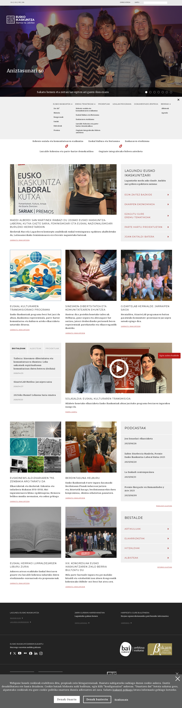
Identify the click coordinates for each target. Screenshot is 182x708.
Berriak (166, 104)
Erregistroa (125, 2)
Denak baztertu (97, 699)
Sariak (56, 121)
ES (15, 2)
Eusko (62, 104)
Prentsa (57, 130)
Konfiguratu (121, 699)
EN (23, 2)
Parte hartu (71, 413)
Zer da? (56, 108)
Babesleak (58, 126)
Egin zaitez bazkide (147, 194)
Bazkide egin (16, 618)
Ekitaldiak (19, 348)
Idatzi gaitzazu (82, 623)
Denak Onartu (66, 699)
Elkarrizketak (147, 538)
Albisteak (35, 348)
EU (12, 2)
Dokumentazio (146, 104)
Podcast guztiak (164, 506)
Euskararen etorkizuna (85, 119)
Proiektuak (104, 104)
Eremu (85, 104)
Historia (57, 113)
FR (19, 2)
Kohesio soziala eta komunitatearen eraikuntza (87, 109)
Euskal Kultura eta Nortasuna (87, 115)
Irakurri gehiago (122, 690)
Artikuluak (147, 528)
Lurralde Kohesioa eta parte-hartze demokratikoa (87, 125)
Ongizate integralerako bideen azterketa (88, 131)
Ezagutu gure (147, 216)
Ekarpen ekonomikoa (147, 204)
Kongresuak (58, 117)
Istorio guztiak (164, 567)
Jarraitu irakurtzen (20, 241)
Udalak (122, 104)
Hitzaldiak (147, 548)
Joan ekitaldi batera (147, 236)
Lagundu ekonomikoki (20, 622)
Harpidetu (126, 623)
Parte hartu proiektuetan (147, 227)
